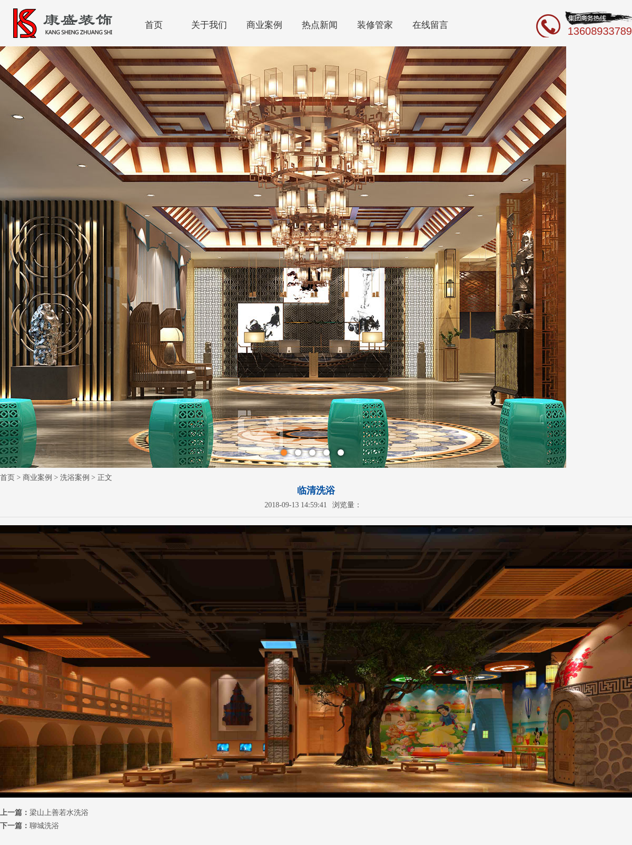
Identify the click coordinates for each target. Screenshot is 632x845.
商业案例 (264, 25)
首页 (154, 25)
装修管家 (375, 25)
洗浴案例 (75, 478)
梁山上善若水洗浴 (58, 813)
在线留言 (430, 25)
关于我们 (209, 25)
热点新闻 (320, 25)
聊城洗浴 (44, 826)
